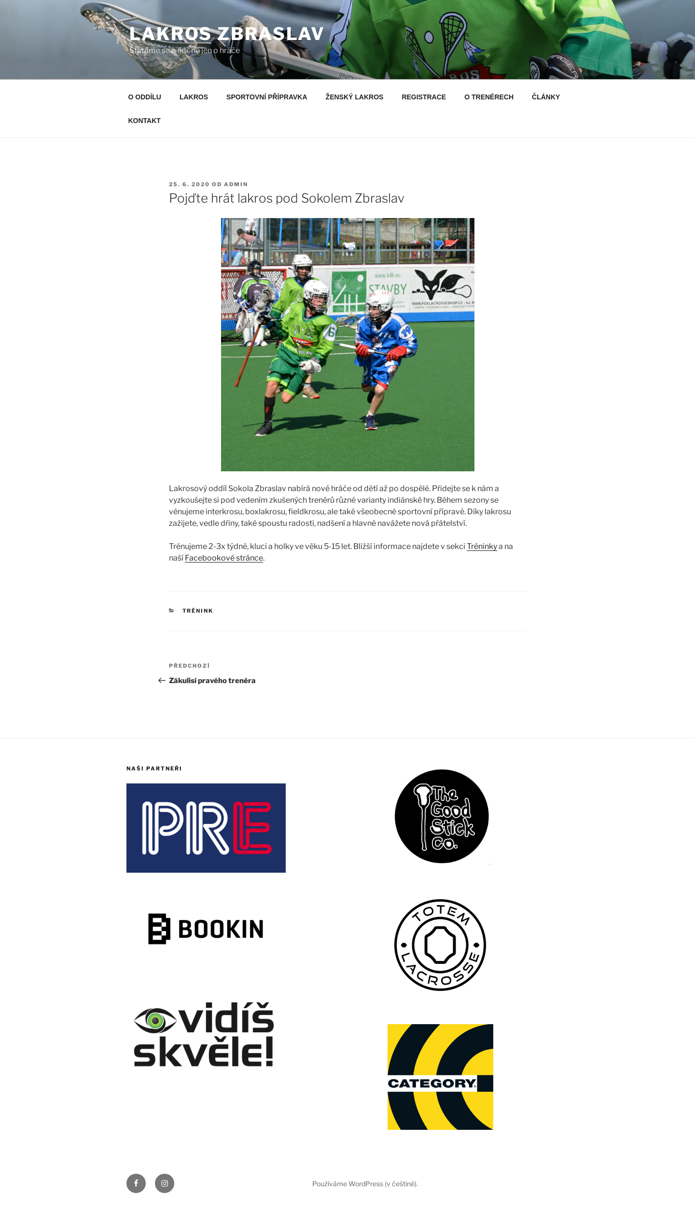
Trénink (198, 610)
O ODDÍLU (144, 97)
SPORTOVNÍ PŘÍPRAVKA (266, 97)
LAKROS (194, 97)
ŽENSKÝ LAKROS (355, 97)
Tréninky (482, 546)
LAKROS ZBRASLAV (227, 33)
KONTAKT (144, 120)
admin (236, 184)
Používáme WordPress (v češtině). (365, 1184)
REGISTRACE (424, 97)
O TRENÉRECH (489, 97)
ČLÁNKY (546, 97)
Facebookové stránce (224, 557)
